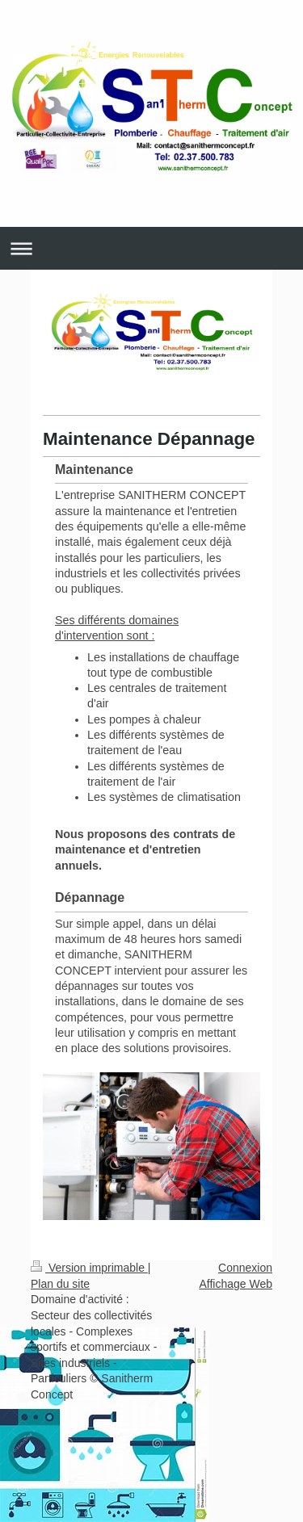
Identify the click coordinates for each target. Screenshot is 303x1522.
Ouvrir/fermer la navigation (151, 248)
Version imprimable (89, 1267)
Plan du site (60, 1283)
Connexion (245, 1267)
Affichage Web (235, 1283)
